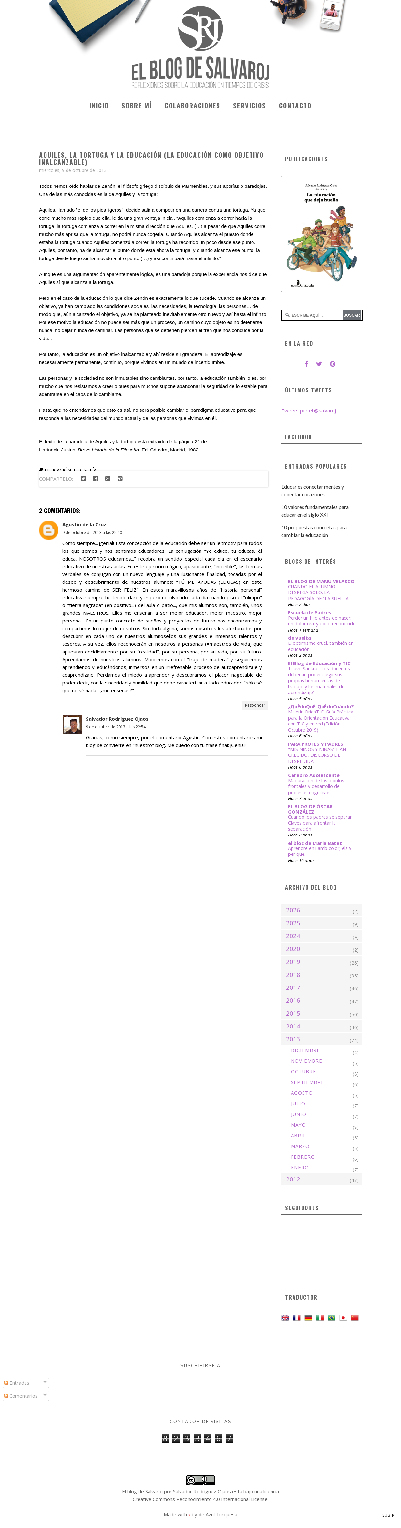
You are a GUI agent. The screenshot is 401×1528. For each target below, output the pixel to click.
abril (298, 1135)
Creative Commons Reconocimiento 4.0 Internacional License (200, 1499)
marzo (300, 1146)
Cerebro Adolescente (314, 775)
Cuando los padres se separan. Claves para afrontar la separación (321, 823)
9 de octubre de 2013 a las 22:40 (92, 532)
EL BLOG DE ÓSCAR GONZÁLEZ (310, 809)
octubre (303, 1071)
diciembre (305, 1050)
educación (58, 470)
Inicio (99, 105)
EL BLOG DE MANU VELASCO (321, 581)
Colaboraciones (192, 105)
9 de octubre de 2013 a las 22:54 (116, 727)
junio (298, 1114)
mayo (298, 1124)
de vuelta (299, 637)
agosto (302, 1092)
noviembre (306, 1060)
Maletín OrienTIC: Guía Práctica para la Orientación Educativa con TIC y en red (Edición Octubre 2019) (320, 721)
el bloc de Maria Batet (315, 843)
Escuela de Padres (309, 612)
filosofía (85, 470)
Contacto (295, 105)
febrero (303, 1156)
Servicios (249, 105)
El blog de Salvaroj (142, 1491)
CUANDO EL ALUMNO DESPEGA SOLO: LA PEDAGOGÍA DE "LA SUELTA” (319, 592)
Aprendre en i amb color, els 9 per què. (320, 851)
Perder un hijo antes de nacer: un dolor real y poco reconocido (322, 621)
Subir (388, 1515)
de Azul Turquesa (218, 1514)
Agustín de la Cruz (84, 524)
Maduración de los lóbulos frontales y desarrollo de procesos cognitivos (316, 786)
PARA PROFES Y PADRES (315, 744)
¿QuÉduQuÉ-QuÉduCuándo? (321, 706)
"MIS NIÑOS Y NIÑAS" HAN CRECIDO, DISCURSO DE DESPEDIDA (317, 755)
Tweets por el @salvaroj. (309, 410)
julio (298, 1103)
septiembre (307, 1082)
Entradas (16, 1383)
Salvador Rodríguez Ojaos (117, 718)
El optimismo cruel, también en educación (321, 646)
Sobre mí (137, 105)
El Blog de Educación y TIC (319, 663)
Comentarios (21, 1395)
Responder (255, 705)
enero (300, 1167)
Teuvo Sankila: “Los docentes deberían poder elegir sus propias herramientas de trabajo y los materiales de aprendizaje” (319, 680)
